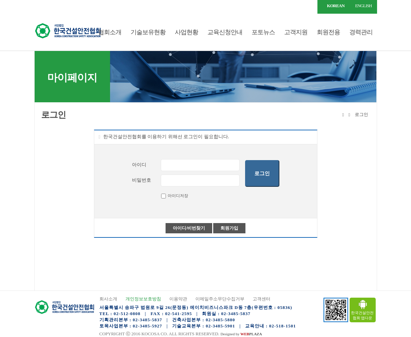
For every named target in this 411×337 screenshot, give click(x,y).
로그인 (50, 5)
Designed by (241, 334)
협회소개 (109, 32)
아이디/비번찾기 (189, 228)
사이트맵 (69, 5)
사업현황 (186, 32)
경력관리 (361, 32)
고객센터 (261, 298)
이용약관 (178, 298)
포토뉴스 (263, 32)
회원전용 (328, 32)
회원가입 (229, 228)
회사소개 (108, 298)
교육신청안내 (224, 32)
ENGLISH (363, 5)
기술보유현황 (148, 32)
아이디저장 (178, 195)
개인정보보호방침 (143, 298)
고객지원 (295, 32)
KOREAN (335, 5)
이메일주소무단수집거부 (219, 298)
